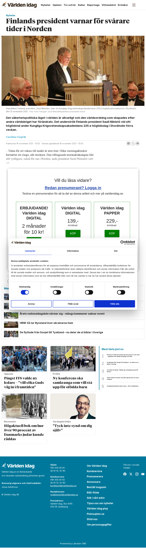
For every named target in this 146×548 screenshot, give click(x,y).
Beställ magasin (96, 487)
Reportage (93, 5)
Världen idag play (97, 509)
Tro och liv (70, 5)
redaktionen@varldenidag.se (64, 495)
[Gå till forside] (19, 5)
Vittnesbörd (109, 5)
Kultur (81, 5)
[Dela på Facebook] (128, 143)
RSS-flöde (93, 493)
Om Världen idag (97, 466)
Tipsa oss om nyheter (100, 503)
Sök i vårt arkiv (96, 498)
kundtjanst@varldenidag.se (63, 486)
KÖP (73, 233)
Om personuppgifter (99, 525)
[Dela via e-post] (137, 143)
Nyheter (45, 5)
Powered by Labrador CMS (73, 544)
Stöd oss (92, 519)
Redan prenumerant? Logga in (73, 188)
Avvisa (31, 303)
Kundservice (94, 471)
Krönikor (123, 5)
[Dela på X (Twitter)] (133, 143)
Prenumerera (95, 477)
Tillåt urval (73, 303)
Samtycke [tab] (30, 251)
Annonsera (93, 482)
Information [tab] (73, 251)
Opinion (57, 5)
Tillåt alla (114, 303)
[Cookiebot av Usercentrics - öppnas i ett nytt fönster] (122, 243)
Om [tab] (115, 251)
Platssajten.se (95, 514)
